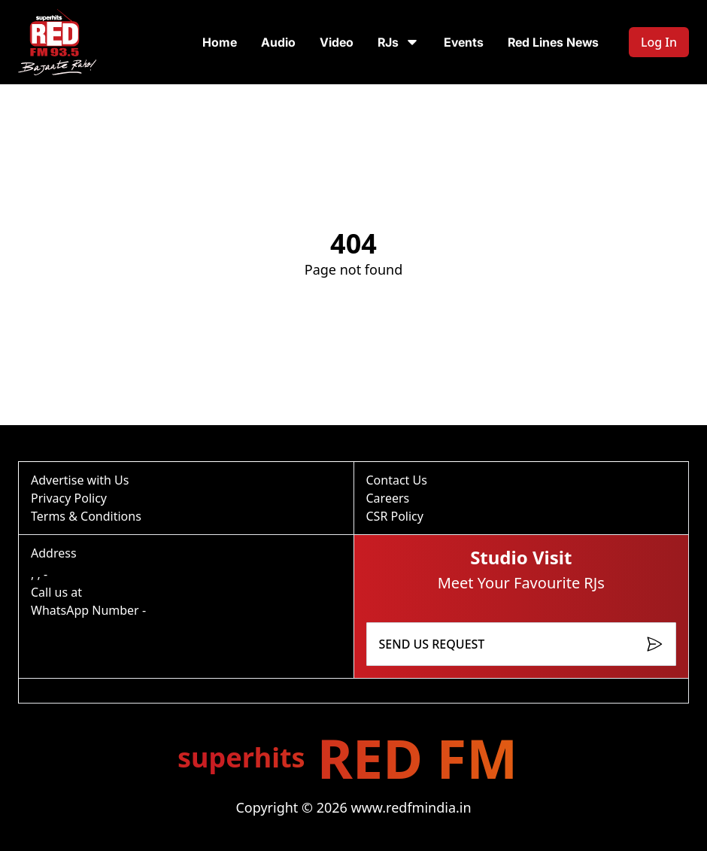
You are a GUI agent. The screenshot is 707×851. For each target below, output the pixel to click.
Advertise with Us (80, 480)
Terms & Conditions (86, 516)
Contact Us (396, 480)
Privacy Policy (69, 498)
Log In (659, 42)
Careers (388, 498)
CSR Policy (394, 516)
